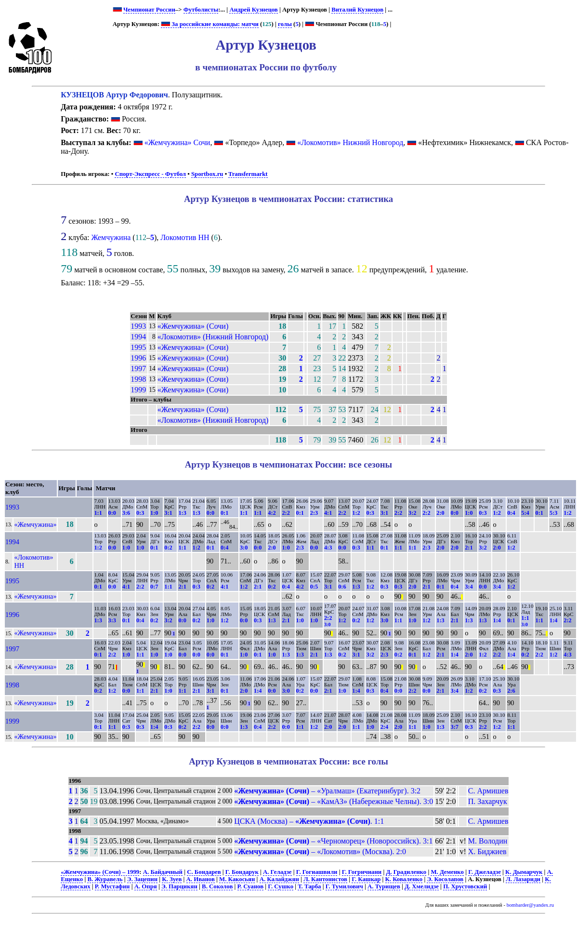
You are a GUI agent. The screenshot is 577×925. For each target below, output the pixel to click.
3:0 (244, 547)
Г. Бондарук (242, 872)
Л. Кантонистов (325, 879)
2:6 (511, 690)
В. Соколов (217, 886)
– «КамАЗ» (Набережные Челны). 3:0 (333, 801)
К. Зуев (172, 879)
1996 (138, 358)
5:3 (553, 512)
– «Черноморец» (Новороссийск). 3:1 (333, 841)
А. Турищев (383, 886)
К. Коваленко (404, 879)
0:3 (140, 512)
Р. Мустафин (112, 886)
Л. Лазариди (523, 879)
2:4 (384, 727)
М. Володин (487, 841)
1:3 (182, 512)
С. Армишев (488, 791)
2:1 (468, 547)
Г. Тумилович (344, 886)
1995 (138, 347)
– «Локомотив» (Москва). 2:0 (320, 851)
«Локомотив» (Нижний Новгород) (213, 337)
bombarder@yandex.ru (530, 905)
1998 (138, 379)
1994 (138, 337)
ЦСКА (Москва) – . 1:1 (309, 821)
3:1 (168, 512)
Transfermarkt (248, 174)
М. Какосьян (237, 879)
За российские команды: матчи (210, 24)
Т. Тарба (309, 886)
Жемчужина (111, 237)
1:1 (98, 512)
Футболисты (201, 9)
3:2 (412, 512)
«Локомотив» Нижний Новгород (350, 142)
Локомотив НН (184, 237)
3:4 (468, 586)
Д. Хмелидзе (422, 886)
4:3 (328, 547)
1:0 (154, 512)
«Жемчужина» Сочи (177, 142)
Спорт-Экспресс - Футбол (150, 174)
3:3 (112, 620)
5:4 (525, 512)
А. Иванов (200, 879)
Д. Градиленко (406, 872)
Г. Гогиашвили (317, 872)
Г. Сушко (280, 886)
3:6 (126, 512)
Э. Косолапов (445, 879)
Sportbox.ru (207, 174)
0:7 (154, 586)
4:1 (328, 512)
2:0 (440, 512)
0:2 (168, 547)
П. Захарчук (487, 801)
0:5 (314, 586)
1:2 (356, 512)
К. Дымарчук (523, 872)
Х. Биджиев (487, 851)
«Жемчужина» (35, 524)
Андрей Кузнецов (253, 9)
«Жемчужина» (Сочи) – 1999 (100, 872)
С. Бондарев (204, 872)
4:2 (271, 512)
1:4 (496, 620)
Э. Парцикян (179, 886)
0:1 (224, 512)
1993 (138, 326)
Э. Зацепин (142, 879)
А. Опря (145, 886)
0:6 (342, 586)
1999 (138, 390)
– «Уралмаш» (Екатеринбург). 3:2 (327, 791)
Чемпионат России (149, 9)
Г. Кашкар (366, 879)
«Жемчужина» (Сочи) (192, 326)
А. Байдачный (163, 872)
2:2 (285, 512)
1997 (138, 368)
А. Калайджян (279, 879)
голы (285, 24)
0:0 (112, 512)
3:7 (455, 727)
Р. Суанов (250, 886)
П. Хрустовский (465, 886)
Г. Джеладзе (484, 872)
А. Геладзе (277, 872)
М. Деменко (447, 872)
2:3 (314, 512)
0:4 (511, 512)
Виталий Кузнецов (357, 9)
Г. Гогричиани (362, 872)
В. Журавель (104, 879)
